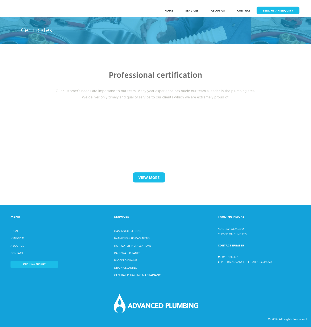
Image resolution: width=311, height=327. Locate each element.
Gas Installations (127, 231)
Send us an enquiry (278, 10)
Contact (243, 10)
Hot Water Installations (132, 246)
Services (192, 10)
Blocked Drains (125, 260)
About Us (218, 10)
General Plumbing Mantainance (138, 275)
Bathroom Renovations (132, 238)
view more (149, 178)
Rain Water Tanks (127, 253)
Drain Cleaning (125, 268)
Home (169, 10)
